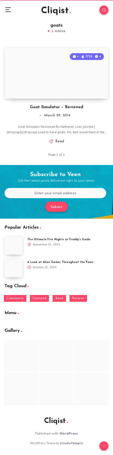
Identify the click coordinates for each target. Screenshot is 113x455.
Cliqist (56, 10)
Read (59, 141)
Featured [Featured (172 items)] (39, 298)
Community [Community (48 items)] (15, 298)
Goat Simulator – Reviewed (56, 107)
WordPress (68, 433)
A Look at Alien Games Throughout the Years (60, 262)
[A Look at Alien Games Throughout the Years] (14, 268)
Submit (56, 207)
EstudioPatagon (71, 443)
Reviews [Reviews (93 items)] (78, 298)
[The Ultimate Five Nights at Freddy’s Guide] (14, 245)
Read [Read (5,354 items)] (59, 298)
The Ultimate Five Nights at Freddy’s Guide (58, 239)
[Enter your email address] (55, 193)
